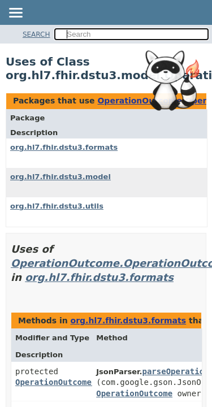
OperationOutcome (134, 393)
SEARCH (36, 34)
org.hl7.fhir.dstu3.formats (64, 147)
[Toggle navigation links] (15, 13)
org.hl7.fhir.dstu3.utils (56, 206)
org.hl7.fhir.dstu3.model (60, 176)
